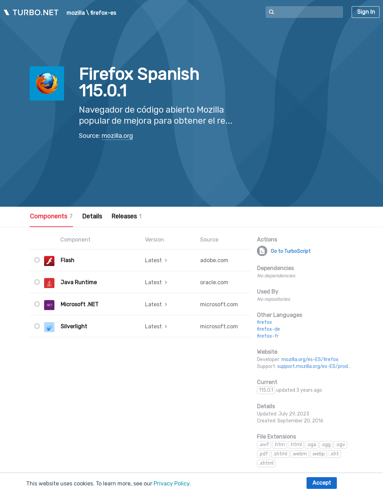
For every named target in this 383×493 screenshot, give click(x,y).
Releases (126, 216)
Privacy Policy (171, 483)
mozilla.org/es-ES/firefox (310, 359)
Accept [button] (321, 483)
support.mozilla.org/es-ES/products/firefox (326, 366)
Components (51, 216)
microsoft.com (219, 304)
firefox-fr (268, 336)
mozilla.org (117, 136)
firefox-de (268, 329)
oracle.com (214, 282)
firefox (264, 322)
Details (92, 216)
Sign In (366, 12)
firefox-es (103, 13)
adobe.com (214, 260)
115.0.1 (266, 390)
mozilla (75, 13)
